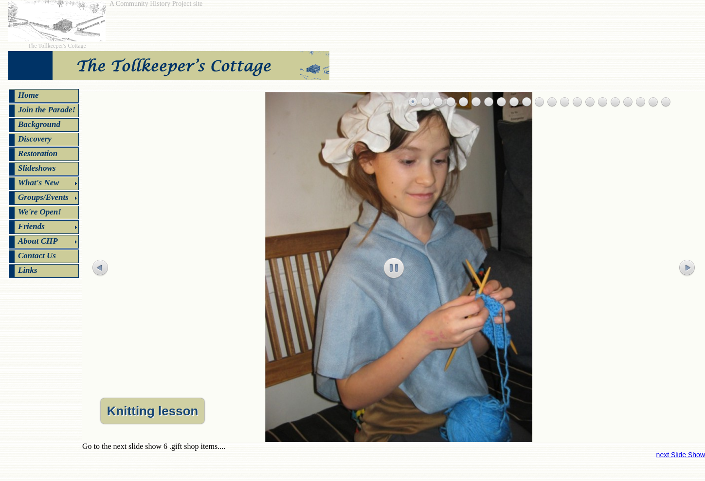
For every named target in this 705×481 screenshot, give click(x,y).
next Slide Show (680, 455)
